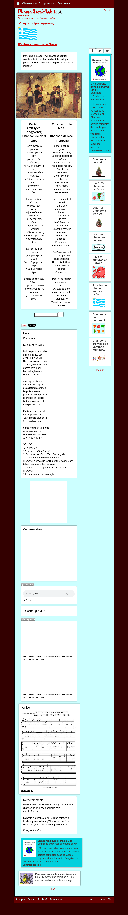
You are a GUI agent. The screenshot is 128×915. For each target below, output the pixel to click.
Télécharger (28, 600)
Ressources (56, 899)
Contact (32, 899)
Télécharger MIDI (34, 611)
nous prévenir (37, 656)
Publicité (42, 899)
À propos (20, 899)
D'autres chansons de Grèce (37, 44)
